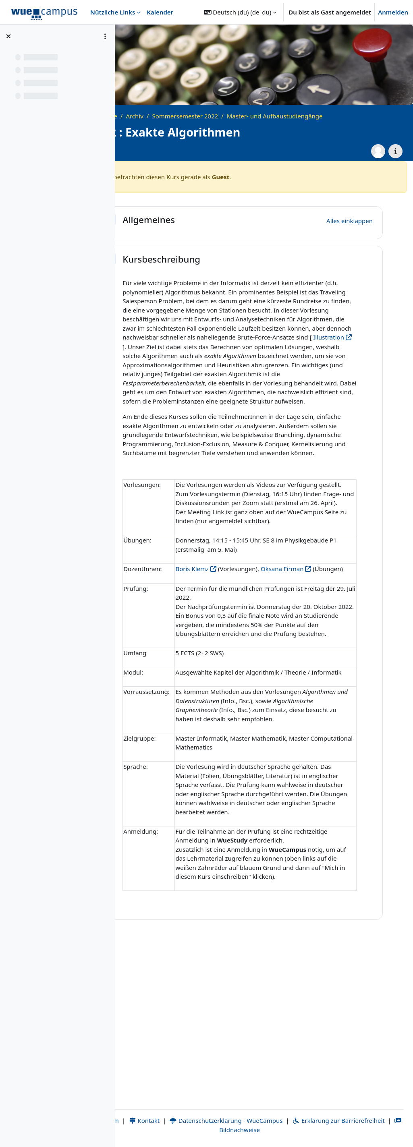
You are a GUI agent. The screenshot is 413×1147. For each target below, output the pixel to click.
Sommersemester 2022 (234, 116)
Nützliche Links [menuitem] (112, 12)
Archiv (183, 116)
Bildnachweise (290, 1130)
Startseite (152, 116)
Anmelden (393, 12)
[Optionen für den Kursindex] (105, 36)
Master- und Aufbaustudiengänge (323, 116)
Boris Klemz (240, 650)
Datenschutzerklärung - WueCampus (281, 1120)
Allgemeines (197, 219)
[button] (240, 12)
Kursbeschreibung (210, 259)
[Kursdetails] (395, 151)
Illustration (312, 355)
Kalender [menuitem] (160, 12)
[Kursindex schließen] (8, 36)
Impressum (153, 1120)
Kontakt (199, 1120)
